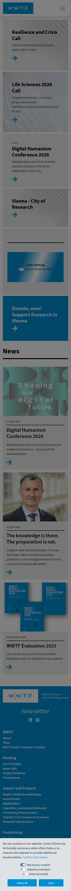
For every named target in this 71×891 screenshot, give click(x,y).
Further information (35, 857)
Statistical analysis (38, 869)
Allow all (22, 883)
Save (51, 883)
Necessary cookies (38, 865)
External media (38, 874)
